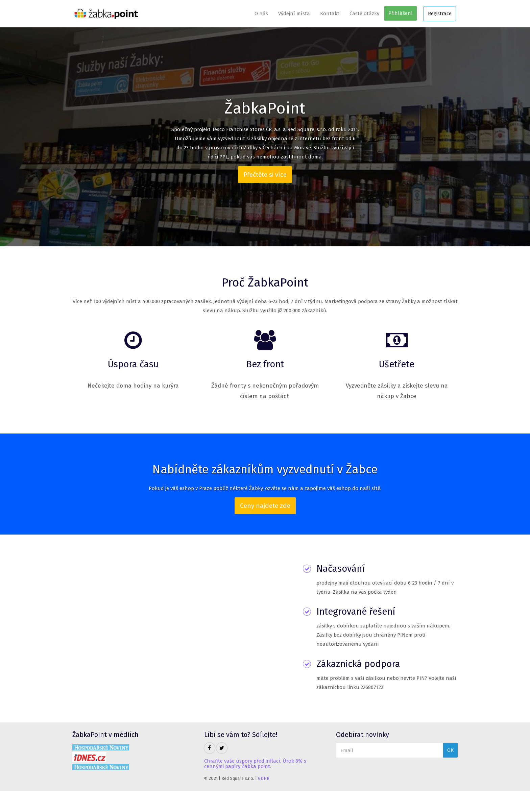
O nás (261, 13)
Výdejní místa (294, 13)
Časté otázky (364, 13)
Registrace (440, 13)
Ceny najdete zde (265, 506)
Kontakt (329, 13)
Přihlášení (400, 13)
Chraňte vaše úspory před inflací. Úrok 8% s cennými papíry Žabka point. (255, 764)
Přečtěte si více (265, 174)
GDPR (263, 778)
